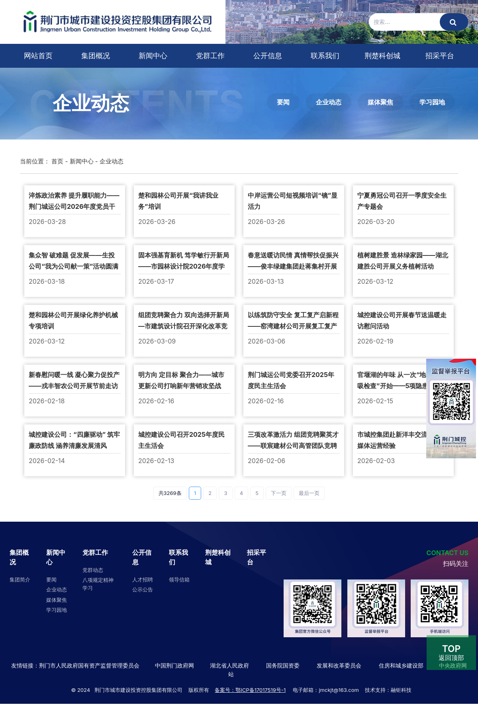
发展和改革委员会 (339, 665)
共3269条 (170, 493)
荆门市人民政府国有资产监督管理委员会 (89, 665)
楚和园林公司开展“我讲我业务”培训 (178, 200)
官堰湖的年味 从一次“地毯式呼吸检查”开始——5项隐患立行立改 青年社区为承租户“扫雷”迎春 (403, 381)
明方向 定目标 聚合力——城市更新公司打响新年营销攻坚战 (181, 380)
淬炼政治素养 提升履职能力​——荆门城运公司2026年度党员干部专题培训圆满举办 (74, 201)
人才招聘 (142, 579)
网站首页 (38, 55)
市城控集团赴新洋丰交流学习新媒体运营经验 (402, 440)
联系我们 (325, 55)
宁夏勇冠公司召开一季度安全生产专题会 (402, 200)
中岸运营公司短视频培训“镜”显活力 (292, 200)
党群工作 (210, 55)
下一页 (278, 493)
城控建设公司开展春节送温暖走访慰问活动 (402, 320)
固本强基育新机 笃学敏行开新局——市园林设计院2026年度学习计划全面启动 (183, 261)
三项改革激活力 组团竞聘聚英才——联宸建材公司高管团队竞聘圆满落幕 (293, 440)
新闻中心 (153, 55)
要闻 (283, 102)
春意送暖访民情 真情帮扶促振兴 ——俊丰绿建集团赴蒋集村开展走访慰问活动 (293, 261)
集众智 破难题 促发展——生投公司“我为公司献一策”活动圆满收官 (73, 261)
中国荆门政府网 (174, 665)
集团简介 (20, 579)
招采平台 (439, 55)
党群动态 (92, 570)
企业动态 (328, 102)
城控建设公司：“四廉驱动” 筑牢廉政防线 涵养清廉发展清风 (74, 440)
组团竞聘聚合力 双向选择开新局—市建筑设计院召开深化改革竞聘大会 (183, 321)
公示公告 (142, 589)
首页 (57, 161)
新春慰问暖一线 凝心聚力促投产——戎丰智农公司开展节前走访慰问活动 (74, 381)
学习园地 (432, 102)
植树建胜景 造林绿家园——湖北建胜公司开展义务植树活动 (402, 260)
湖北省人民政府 (229, 665)
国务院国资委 (282, 665)
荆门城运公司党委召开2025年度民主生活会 (291, 380)
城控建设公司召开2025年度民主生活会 (181, 440)
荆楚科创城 (382, 55)
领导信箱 (179, 579)
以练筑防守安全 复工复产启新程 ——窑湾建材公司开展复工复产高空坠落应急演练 (293, 321)
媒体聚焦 (380, 102)
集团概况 (95, 55)
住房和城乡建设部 (400, 665)
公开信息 (267, 55)
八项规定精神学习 (98, 584)
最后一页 (309, 493)
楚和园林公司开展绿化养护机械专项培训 (73, 320)
